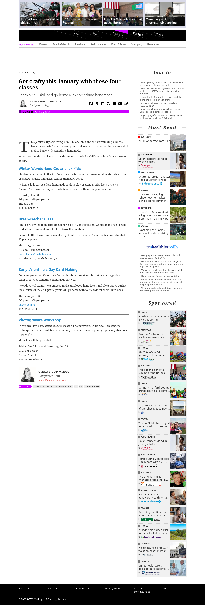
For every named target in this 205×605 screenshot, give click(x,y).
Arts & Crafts (42, 111)
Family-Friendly (61, 44)
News (77, 34)
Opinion (145, 561)
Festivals (80, 44)
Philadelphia (65, 386)
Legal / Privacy (114, 588)
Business (146, 136)
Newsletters (154, 44)
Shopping (136, 44)
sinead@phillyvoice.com (52, 379)
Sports (158, 34)
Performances (98, 44)
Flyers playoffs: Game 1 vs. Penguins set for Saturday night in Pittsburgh (161, 116)
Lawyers (145, 543)
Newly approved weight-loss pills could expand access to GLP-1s (160, 256)
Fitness (43, 44)
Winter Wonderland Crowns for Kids (50, 168)
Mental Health (148, 490)
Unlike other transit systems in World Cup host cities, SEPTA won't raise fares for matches (162, 91)
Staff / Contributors (142, 590)
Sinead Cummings (48, 101)
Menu (23, 35)
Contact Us (82, 588)
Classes (28, 111)
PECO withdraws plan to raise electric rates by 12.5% (160, 104)
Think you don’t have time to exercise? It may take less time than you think (161, 271)
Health (97, 34)
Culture (118, 34)
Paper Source (27, 304)
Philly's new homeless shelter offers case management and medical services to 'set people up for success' (161, 282)
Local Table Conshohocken (35, 254)
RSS (165, 588)
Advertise (53, 588)
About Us (24, 588)
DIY (75, 386)
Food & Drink (118, 44)
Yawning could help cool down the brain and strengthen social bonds (161, 289)
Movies (144, 190)
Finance (145, 508)
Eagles (144, 225)
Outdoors (146, 208)
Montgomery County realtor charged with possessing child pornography (162, 84)
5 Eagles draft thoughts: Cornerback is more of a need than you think (160, 98)
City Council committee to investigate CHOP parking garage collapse (160, 110)
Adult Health (148, 436)
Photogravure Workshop (40, 319)
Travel (144, 312)
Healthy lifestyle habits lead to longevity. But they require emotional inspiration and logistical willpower (161, 264)
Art (81, 386)
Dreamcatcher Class (36, 219)
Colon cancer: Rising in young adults (160, 275)
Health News (147, 172)
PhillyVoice (40, 35)
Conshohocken (92, 386)
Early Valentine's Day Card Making (48, 269)
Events (138, 34)
